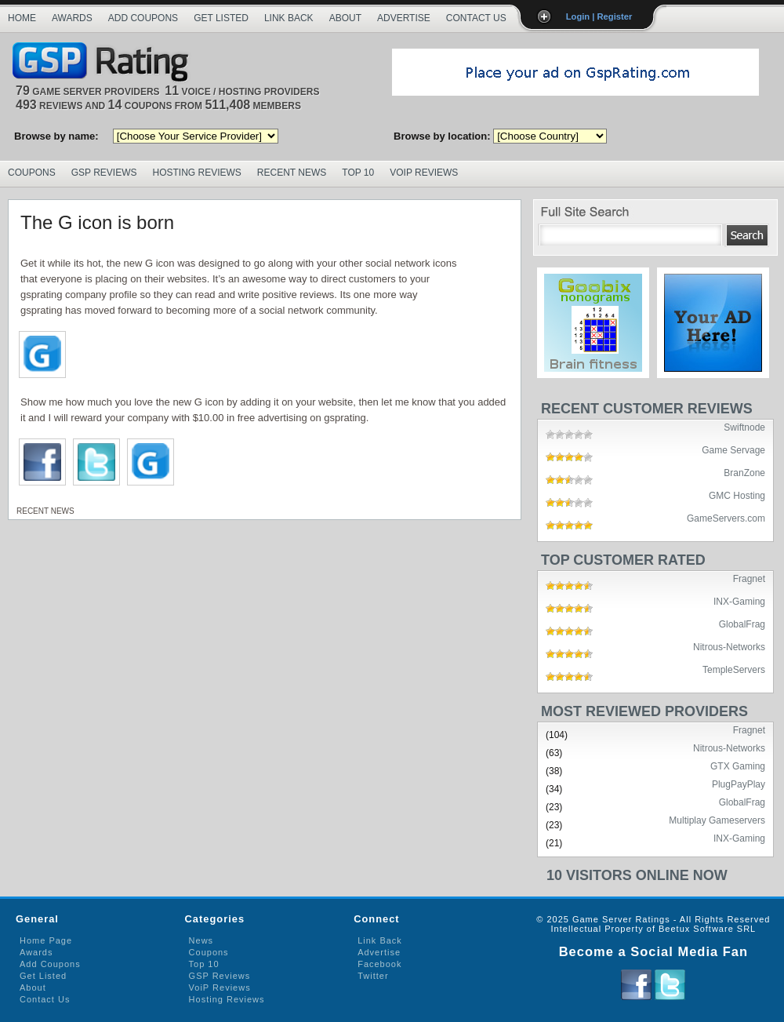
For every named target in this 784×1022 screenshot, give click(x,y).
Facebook (379, 964)
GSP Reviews (104, 172)
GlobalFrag (742, 623)
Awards (72, 18)
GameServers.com (726, 518)
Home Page (46, 940)
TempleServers (733, 669)
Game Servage (733, 449)
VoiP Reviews (220, 987)
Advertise (403, 18)
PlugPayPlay (738, 783)
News (201, 940)
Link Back (289, 18)
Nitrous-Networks (729, 646)
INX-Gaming (739, 601)
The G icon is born (97, 222)
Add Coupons (143, 18)
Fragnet (749, 578)
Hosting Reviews (197, 172)
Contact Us (476, 18)
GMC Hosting (737, 495)
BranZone (744, 472)
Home (22, 18)
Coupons (32, 172)
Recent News (291, 172)
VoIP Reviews (424, 172)
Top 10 (358, 172)
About (345, 18)
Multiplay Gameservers (717, 820)
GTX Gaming (737, 765)
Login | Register (599, 16)
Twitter (373, 975)
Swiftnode (744, 427)
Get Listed (221, 18)
